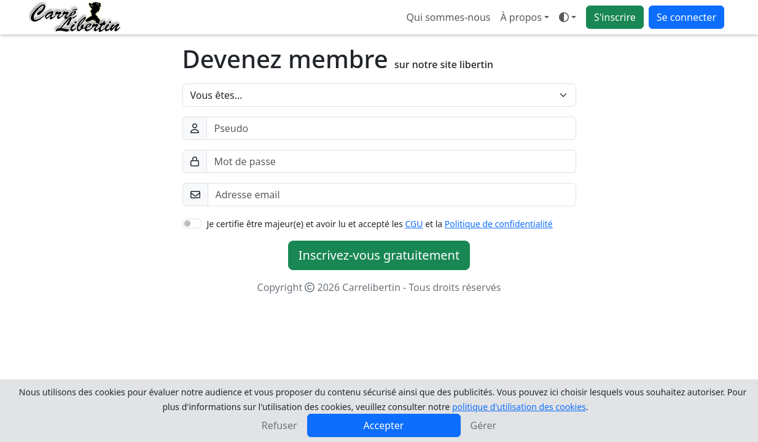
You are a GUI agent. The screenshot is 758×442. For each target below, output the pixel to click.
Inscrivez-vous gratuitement (379, 255)
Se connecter (686, 17)
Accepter (384, 425)
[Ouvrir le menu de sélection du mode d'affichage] (567, 17)
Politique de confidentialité (499, 224)
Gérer (484, 425)
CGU (414, 224)
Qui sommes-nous (449, 17)
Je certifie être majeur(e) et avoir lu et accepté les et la (380, 224)
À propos (520, 17)
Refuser (279, 425)
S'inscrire (615, 17)
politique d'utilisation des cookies (519, 407)
